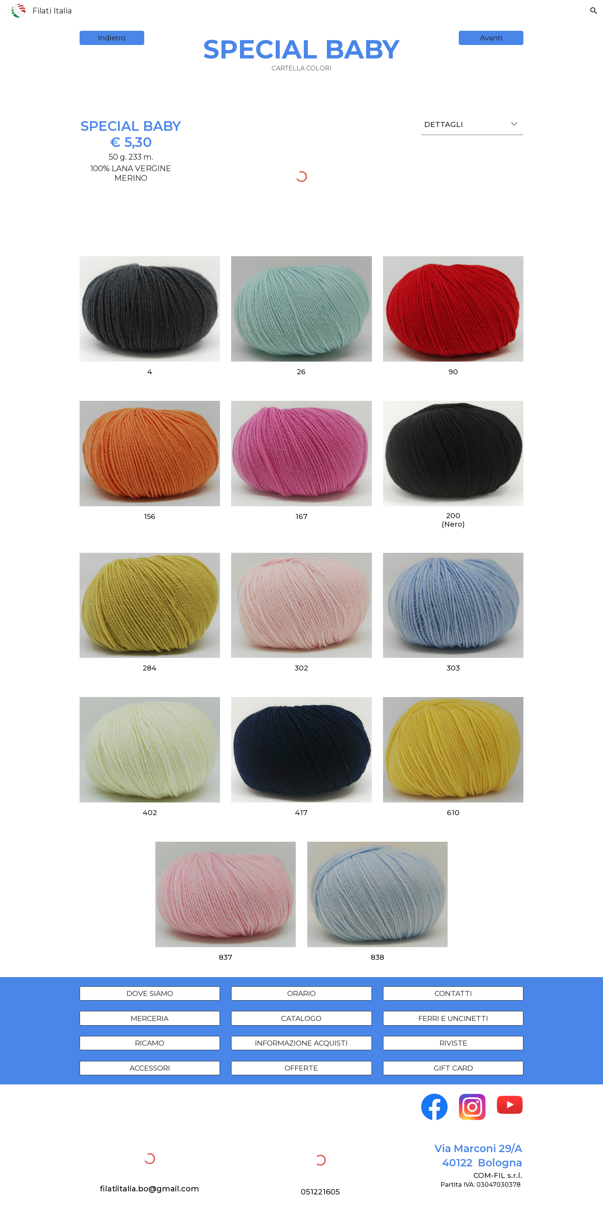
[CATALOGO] (301, 1018)
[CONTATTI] (453, 993)
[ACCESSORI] (150, 1067)
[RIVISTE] (453, 1043)
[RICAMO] (150, 1043)
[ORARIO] (301, 993)
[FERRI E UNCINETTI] (453, 1018)
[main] (301, 53)
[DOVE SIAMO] (150, 993)
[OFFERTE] (301, 1067)
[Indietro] (112, 38)
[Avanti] (491, 38)
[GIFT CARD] (453, 1067)
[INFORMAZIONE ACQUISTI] (301, 1043)
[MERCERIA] (150, 1018)
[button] (594, 11)
